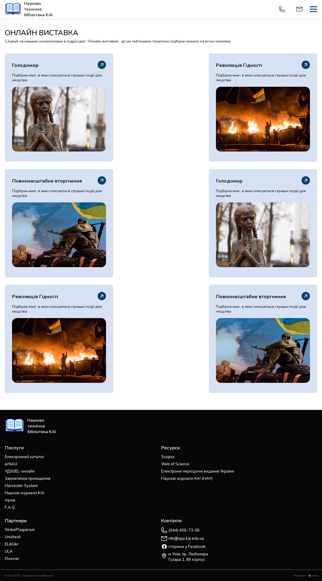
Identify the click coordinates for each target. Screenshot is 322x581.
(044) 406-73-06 (184, 530)
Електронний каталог (25, 457)
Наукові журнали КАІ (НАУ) (186, 478)
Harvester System (21, 486)
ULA (9, 551)
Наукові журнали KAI (24, 493)
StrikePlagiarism (20, 530)
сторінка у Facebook (187, 546)
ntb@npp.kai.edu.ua (186, 538)
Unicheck (13, 537)
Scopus (168, 457)
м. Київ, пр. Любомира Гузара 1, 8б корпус (188, 556)
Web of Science (175, 464)
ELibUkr (12, 544)
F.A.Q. (10, 507)
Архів (10, 500)
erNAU (11, 464)
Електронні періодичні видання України (197, 471)
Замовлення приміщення (27, 478)
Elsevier (12, 558)
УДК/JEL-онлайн (20, 471)
